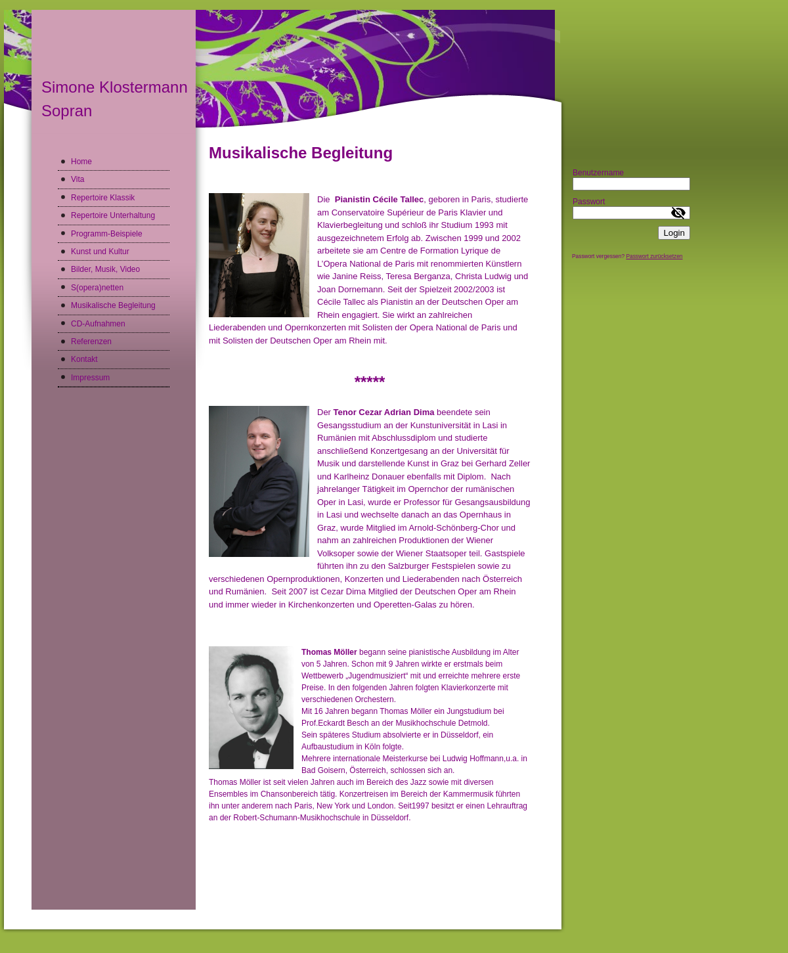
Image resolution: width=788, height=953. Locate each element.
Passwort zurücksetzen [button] (654, 256)
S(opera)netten (97, 287)
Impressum (90, 377)
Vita (77, 179)
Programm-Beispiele (106, 233)
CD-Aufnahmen (98, 323)
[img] (282, 71)
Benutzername (598, 172)
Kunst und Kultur (100, 251)
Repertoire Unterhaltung (113, 215)
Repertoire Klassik (103, 197)
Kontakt (84, 359)
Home (81, 161)
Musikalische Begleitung (113, 305)
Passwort (589, 201)
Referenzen (91, 341)
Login (674, 233)
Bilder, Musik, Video (105, 269)
